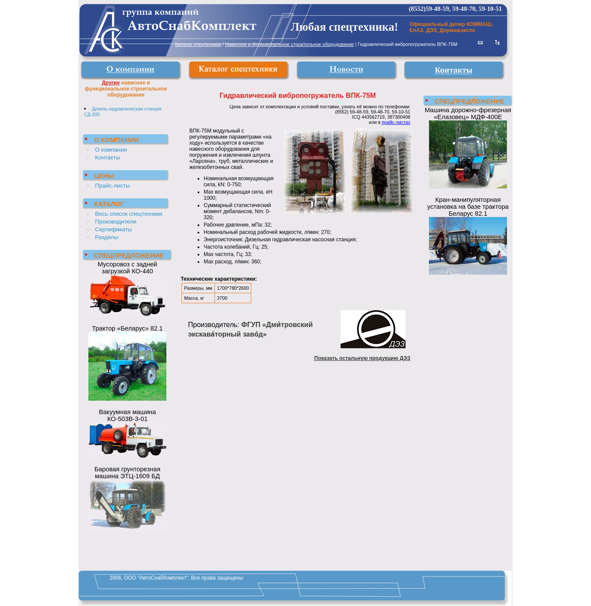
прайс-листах (396, 122)
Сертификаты (113, 229)
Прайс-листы (112, 185)
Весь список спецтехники (128, 214)
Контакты (107, 157)
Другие (111, 83)
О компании (111, 149)
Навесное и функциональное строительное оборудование (289, 44)
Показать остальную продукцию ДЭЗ (362, 358)
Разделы (106, 237)
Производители (115, 221)
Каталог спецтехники (198, 44)
